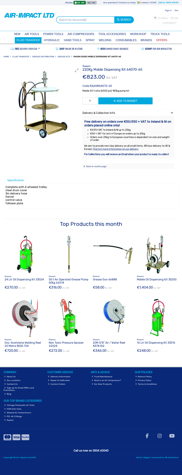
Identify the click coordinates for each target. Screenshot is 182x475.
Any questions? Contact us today (119, 2)
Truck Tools (160, 34)
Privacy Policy (143, 380)
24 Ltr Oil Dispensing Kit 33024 (24, 279)
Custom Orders (56, 384)
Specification (15, 180)
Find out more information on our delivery (115, 149)
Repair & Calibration (59, 380)
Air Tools (32, 34)
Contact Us (11, 384)
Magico (146, 457)
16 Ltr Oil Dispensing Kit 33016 (156, 342)
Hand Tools (72, 40)
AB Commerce (171, 457)
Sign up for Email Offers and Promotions (19, 389)
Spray (90, 40)
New (17, 34)
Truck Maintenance (102, 376)
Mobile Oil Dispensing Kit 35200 (157, 279)
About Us (10, 376)
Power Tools (53, 34)
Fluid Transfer (28, 40)
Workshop (138, 34)
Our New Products (102, 384)
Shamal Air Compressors (17, 412)
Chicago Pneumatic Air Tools (19, 405)
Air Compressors (81, 34)
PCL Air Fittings (13, 416)
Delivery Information (59, 376)
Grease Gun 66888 (105, 279)
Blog (7, 394)
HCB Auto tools (12, 409)
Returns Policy (143, 376)
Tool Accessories (112, 34)
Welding (105, 40)
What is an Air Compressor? (106, 380)
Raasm (9, 420)
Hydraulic (52, 40)
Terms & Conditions (146, 384)
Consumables (126, 40)
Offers (161, 40)
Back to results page (96, 166)
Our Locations (12, 380)
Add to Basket (125, 100)
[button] (76, 70)
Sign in (168, 10)
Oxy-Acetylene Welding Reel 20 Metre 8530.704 (23, 344)
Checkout (170, 23)
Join (176, 10)
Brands (146, 40)
